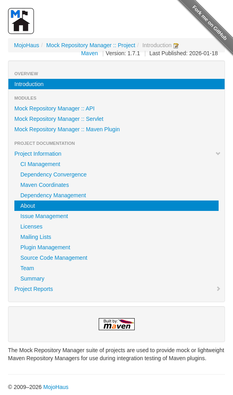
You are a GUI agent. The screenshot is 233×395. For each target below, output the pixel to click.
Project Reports (117, 289)
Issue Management (44, 216)
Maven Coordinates (44, 185)
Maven (89, 53)
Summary (32, 278)
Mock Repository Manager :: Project (90, 45)
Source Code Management (53, 258)
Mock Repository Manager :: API (54, 108)
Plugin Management (45, 247)
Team (27, 268)
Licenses (31, 226)
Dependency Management (53, 195)
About (27, 206)
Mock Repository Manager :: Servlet (59, 119)
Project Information (117, 153)
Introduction (29, 84)
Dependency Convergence (53, 174)
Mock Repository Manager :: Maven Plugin (67, 129)
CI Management (40, 164)
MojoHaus (26, 45)
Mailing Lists (35, 237)
